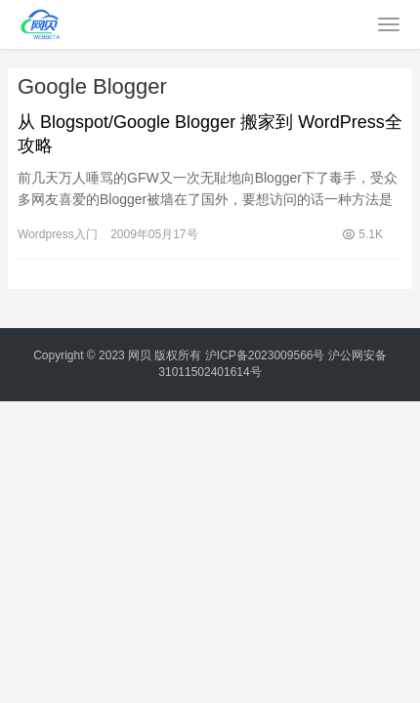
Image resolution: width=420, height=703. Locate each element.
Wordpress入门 (58, 234)
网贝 (139, 355)
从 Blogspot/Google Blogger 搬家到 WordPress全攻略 (210, 133)
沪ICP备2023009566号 (266, 355)
